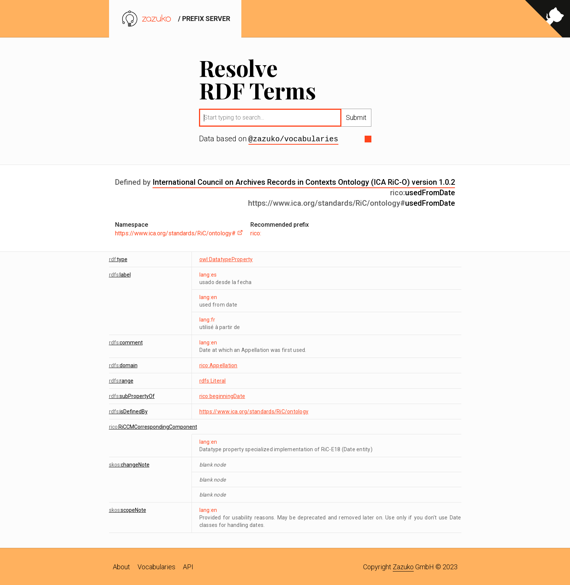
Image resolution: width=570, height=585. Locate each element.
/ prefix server (175, 18)
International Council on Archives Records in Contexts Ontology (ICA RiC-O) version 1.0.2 (304, 181)
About (121, 566)
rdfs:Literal (212, 380)
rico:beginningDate (222, 395)
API (188, 566)
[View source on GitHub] (547, 18)
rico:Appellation (218, 365)
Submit (356, 117)
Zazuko (403, 566)
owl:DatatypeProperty (226, 259)
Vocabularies (156, 566)
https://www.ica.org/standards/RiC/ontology (254, 411)
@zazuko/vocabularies (293, 138)
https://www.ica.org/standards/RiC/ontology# (179, 232)
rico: (255, 232)
